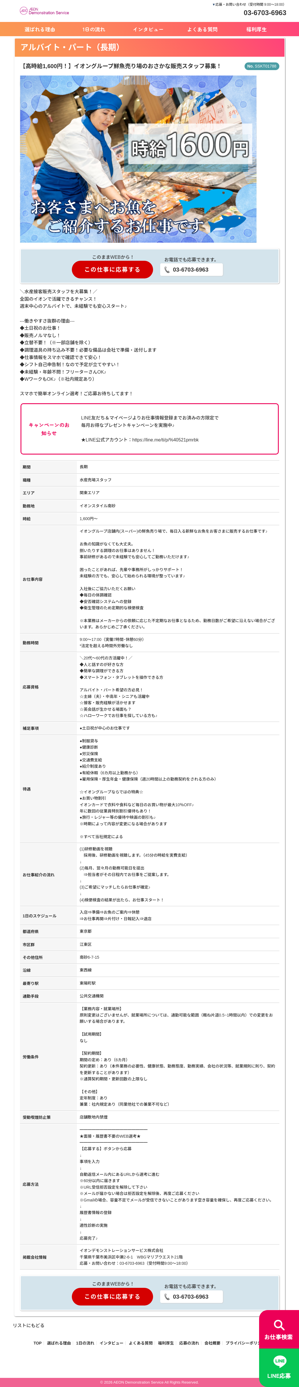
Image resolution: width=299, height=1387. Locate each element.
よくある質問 (202, 29)
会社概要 (212, 1343)
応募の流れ (189, 1343)
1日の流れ (94, 29)
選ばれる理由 (40, 29)
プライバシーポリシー (246, 1343)
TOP (38, 1343)
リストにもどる (29, 1325)
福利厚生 (256, 29)
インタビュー (148, 29)
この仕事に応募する (112, 269)
